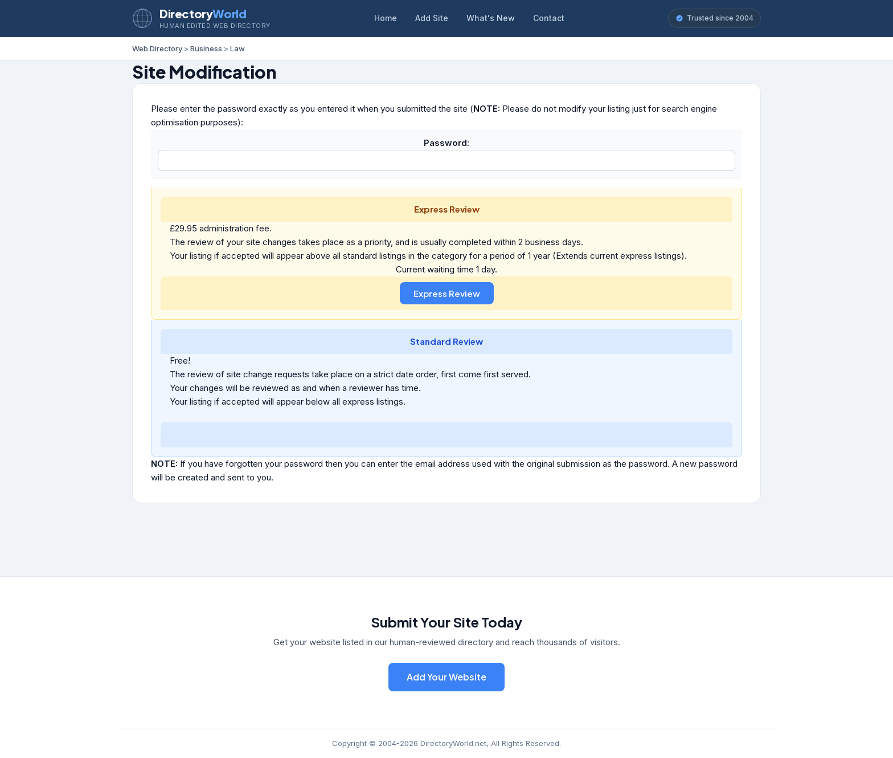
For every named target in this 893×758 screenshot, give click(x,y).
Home (385, 18)
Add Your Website (446, 677)
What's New (490, 18)
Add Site (431, 18)
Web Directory (157, 48)
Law (237, 48)
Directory (202, 13)
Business (206, 48)
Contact (548, 18)
